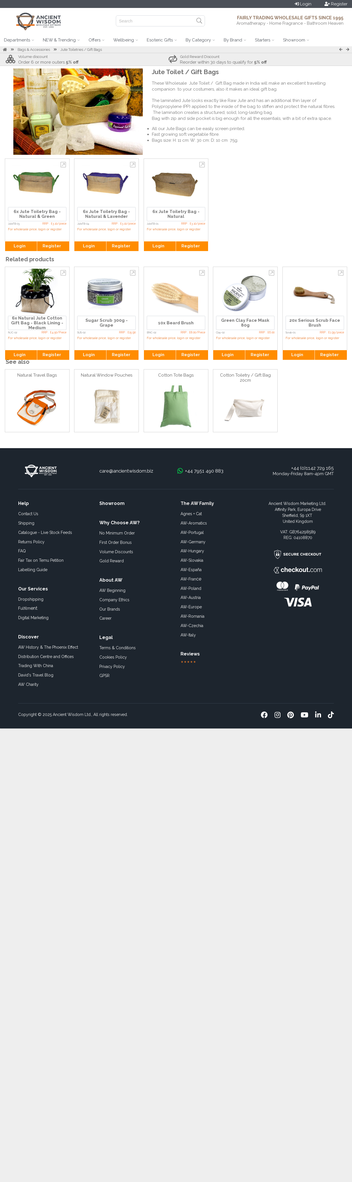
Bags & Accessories (34, 49)
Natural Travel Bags (37, 375)
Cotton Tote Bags (176, 375)
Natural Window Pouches (106, 375)
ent (27, 608)
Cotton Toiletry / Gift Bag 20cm (245, 378)
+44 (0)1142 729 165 (312, 468)
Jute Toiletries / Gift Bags (81, 49)
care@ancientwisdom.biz (126, 471)
